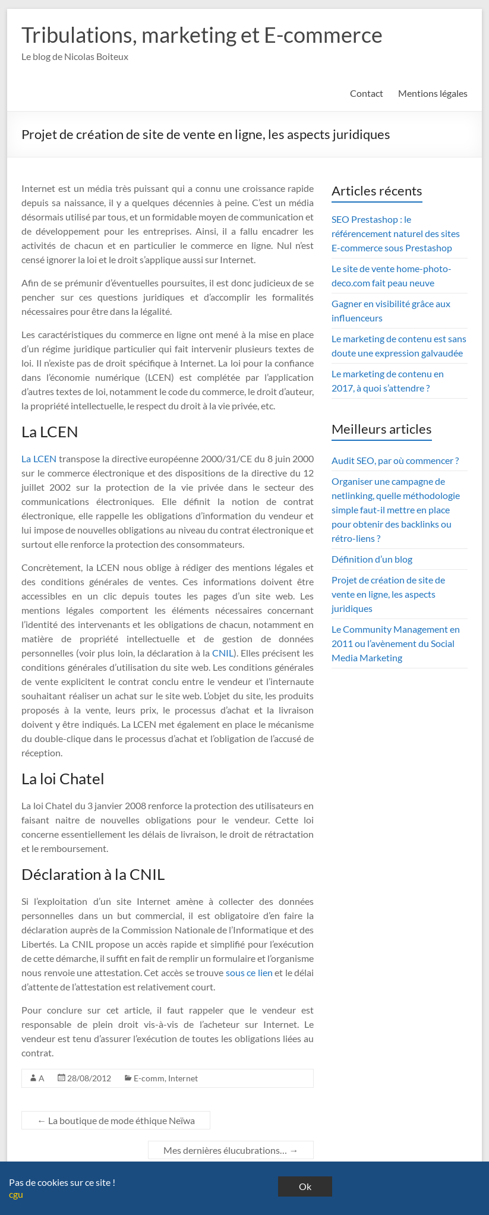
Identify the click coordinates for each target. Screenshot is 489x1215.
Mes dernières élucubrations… (230, 1150)
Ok (305, 1186)
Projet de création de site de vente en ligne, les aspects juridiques (388, 594)
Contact (366, 93)
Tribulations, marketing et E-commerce (202, 34)
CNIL (223, 652)
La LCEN (38, 458)
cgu (16, 1194)
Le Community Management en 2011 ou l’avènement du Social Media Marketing (396, 643)
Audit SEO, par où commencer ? (395, 460)
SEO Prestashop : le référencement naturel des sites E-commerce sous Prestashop (396, 233)
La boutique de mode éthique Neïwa (116, 1120)
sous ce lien (249, 972)
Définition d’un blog (372, 558)
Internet (183, 1078)
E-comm (149, 1078)
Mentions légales (433, 93)
